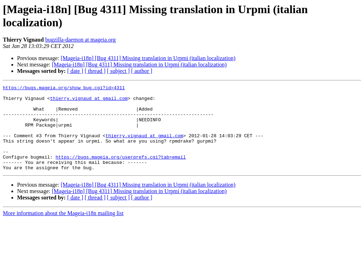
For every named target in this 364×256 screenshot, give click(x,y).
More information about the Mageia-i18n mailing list (63, 230)
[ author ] (141, 71)
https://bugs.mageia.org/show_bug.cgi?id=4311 (64, 88)
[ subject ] (118, 71)
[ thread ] (95, 71)
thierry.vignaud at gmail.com (89, 101)
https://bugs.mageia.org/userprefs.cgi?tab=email (120, 172)
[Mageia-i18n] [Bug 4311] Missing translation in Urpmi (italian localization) (148, 58)
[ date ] (75, 71)
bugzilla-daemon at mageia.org (80, 40)
